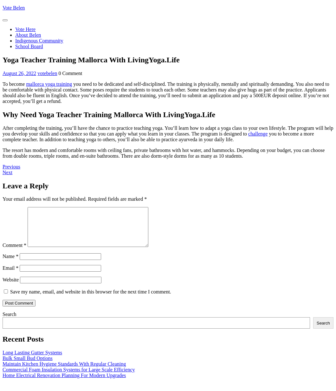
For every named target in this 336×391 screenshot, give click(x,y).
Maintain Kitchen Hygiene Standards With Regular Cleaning (64, 371)
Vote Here (25, 29)
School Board (29, 46)
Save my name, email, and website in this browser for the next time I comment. (90, 299)
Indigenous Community (39, 40)
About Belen (28, 35)
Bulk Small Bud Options (28, 366)
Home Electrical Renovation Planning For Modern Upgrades (64, 383)
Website (11, 287)
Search (9, 322)
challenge (258, 133)
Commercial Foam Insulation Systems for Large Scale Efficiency (69, 377)
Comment (14, 252)
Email (10, 275)
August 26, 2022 (19, 73)
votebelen (47, 73)
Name (10, 264)
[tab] (5, 20)
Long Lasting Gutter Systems (32, 360)
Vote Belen (14, 7)
